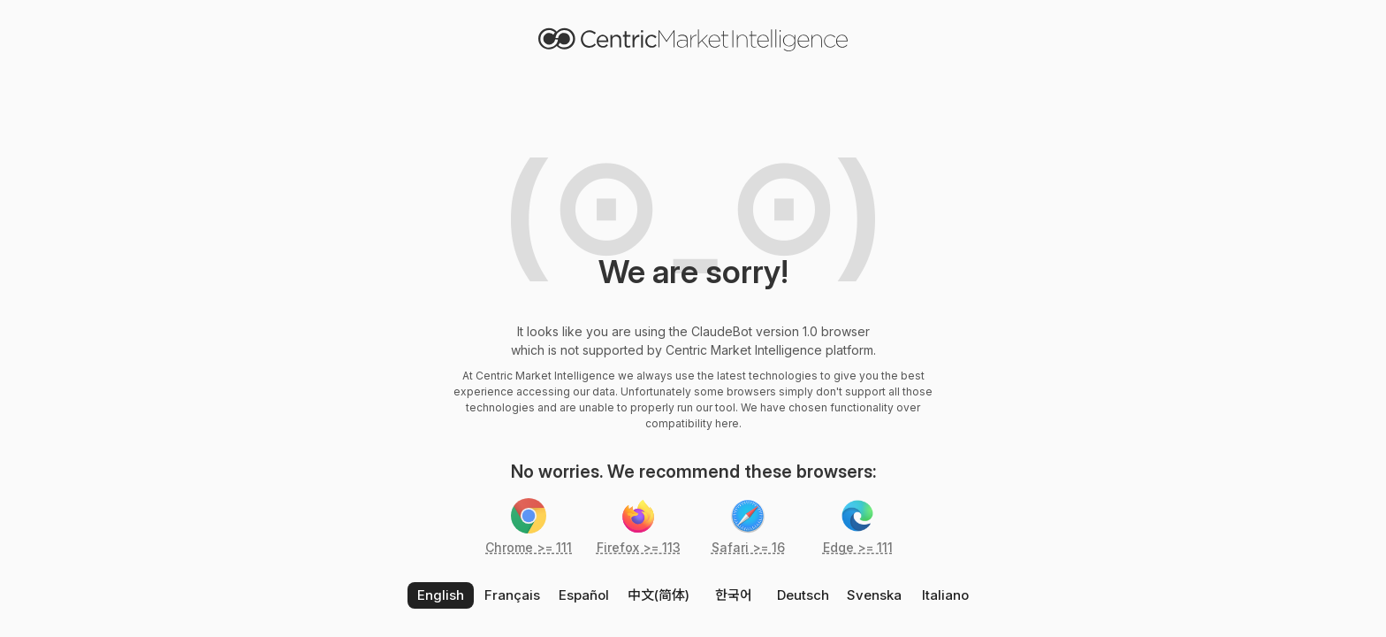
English (440, 595)
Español (584, 595)
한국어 (733, 595)
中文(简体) (658, 595)
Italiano (945, 595)
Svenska (874, 595)
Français (512, 595)
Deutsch (803, 595)
